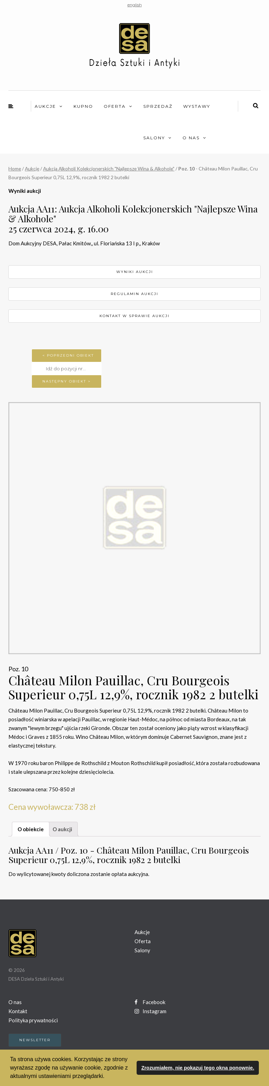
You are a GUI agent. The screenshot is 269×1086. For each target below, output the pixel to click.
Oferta (115, 106)
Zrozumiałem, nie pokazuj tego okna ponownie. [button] (197, 1068)
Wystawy (196, 106)
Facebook (149, 1002)
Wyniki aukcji (134, 271)
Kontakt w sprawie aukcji (134, 316)
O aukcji (62, 829)
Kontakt (17, 1011)
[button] (107, 1077)
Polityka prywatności (33, 1020)
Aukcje (45, 106)
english (134, 4)
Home (14, 168)
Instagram (150, 1011)
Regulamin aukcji (134, 294)
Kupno (83, 106)
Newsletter (34, 1040)
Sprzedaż (158, 106)
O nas (191, 137)
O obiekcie (31, 829)
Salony (154, 137)
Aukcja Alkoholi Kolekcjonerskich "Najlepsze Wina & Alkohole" (108, 168)
